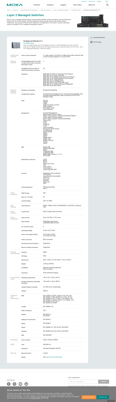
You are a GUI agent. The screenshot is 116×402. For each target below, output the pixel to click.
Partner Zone (92, 1)
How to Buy (77, 5)
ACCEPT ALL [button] (103, 397)
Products (15, 10)
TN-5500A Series (76, 10)
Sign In (106, 1)
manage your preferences (40, 396)
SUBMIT (103, 381)
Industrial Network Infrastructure (29, 10)
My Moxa (99, 1)
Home (8, 10)
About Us (91, 5)
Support (63, 5)
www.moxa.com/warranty (54, 357)
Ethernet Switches (46, 10)
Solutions (50, 5)
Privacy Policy (36, 398)
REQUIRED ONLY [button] (88, 397)
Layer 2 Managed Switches (61, 10)
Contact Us (84, 1)
